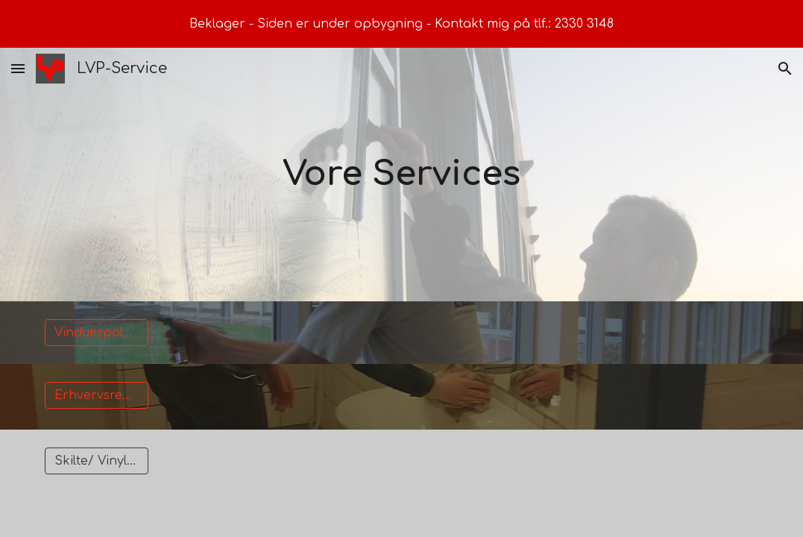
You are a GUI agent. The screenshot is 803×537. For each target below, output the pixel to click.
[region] (401, 24)
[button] (18, 68)
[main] (401, 174)
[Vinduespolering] (96, 332)
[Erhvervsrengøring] (96, 395)
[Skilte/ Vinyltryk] (96, 461)
